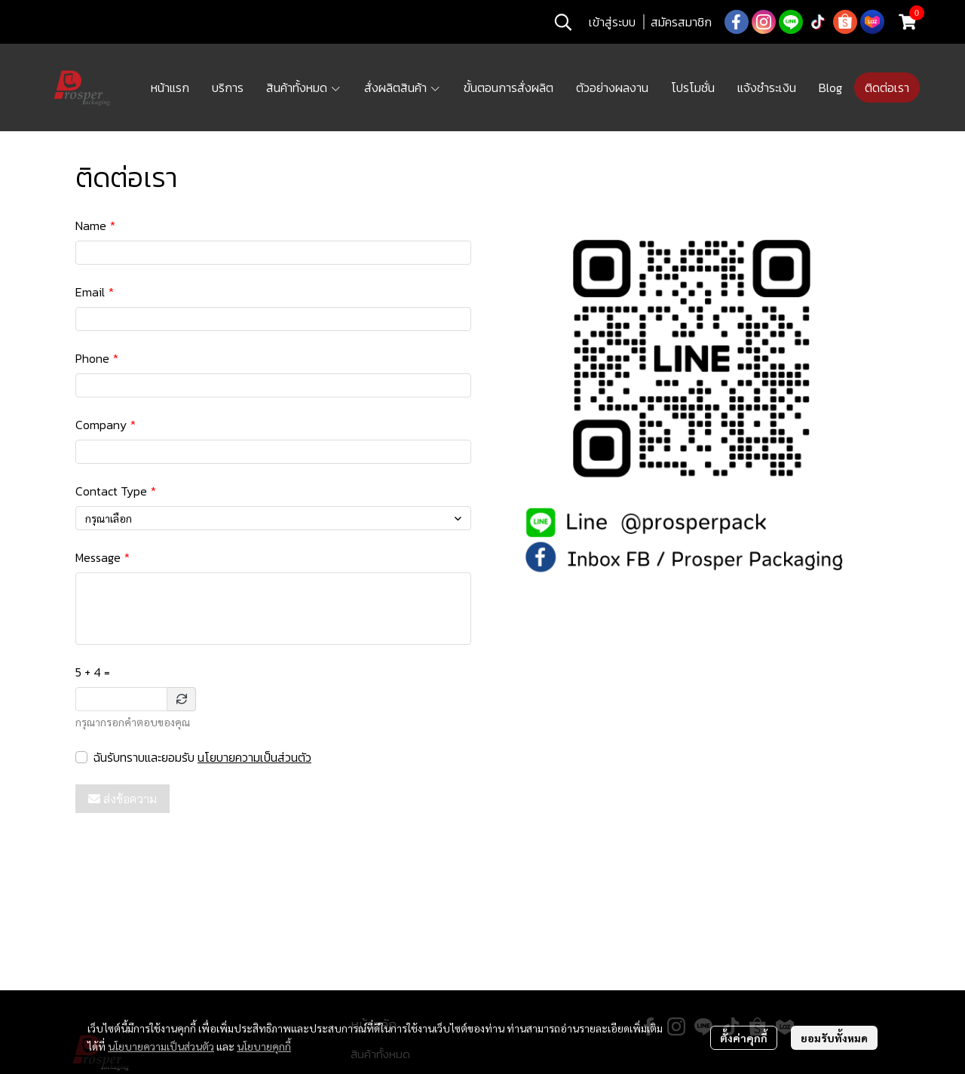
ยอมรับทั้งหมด (834, 1038)
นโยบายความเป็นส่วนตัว (254, 757)
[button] (563, 22)
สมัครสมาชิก (681, 22)
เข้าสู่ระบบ (612, 22)
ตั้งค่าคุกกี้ (743, 1038)
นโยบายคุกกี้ (264, 1046)
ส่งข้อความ (122, 798)
